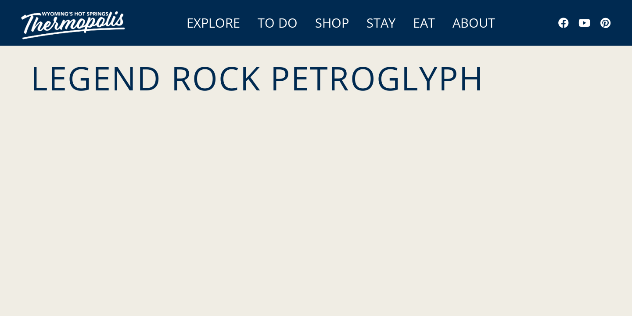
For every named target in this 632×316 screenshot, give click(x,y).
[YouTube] (584, 22)
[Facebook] (563, 22)
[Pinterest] (605, 22)
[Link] (74, 23)
